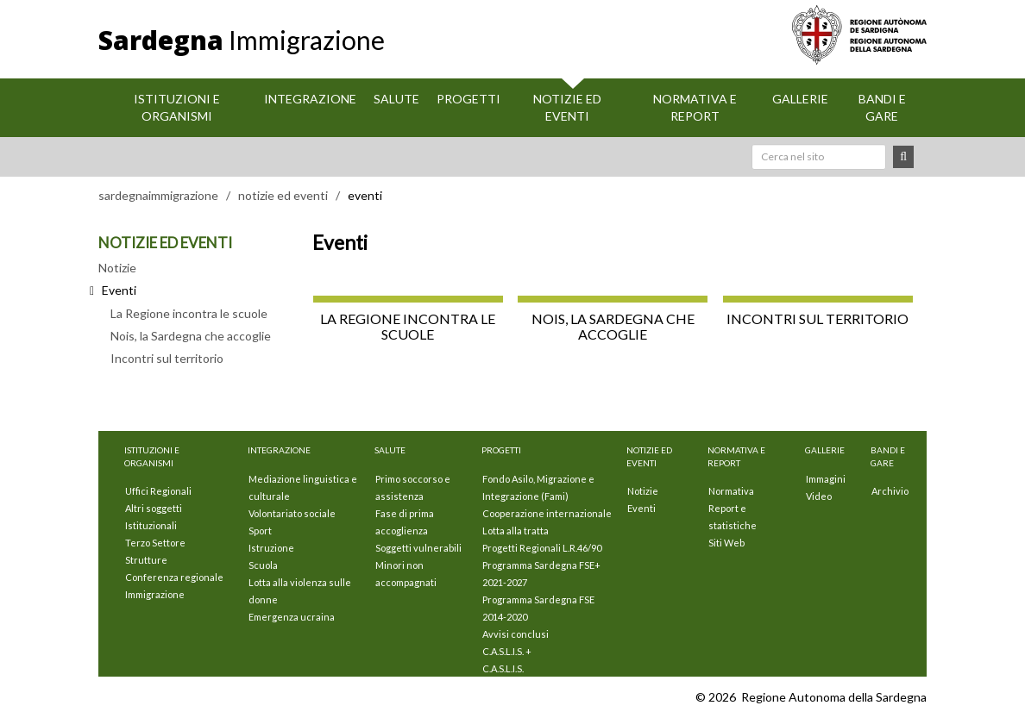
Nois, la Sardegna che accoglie (190, 335)
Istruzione (271, 547)
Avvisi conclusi (515, 634)
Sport (260, 530)
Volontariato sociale (292, 513)
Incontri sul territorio (166, 358)
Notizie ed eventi (567, 107)
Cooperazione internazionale (547, 513)
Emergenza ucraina (291, 616)
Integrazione (310, 98)
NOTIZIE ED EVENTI (165, 243)
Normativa (731, 490)
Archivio (890, 490)
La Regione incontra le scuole (188, 313)
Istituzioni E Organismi (177, 107)
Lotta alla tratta (515, 530)
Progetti (468, 98)
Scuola (263, 565)
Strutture (146, 559)
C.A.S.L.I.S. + (506, 651)
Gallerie (800, 98)
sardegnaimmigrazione (158, 195)
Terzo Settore (155, 542)
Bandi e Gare (882, 107)
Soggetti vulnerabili (418, 547)
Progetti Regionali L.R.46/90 (541, 547)
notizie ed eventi (283, 195)
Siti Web (726, 542)
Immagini (826, 478)
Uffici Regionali (158, 490)
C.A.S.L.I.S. (503, 668)
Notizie (117, 267)
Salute (396, 98)
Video (819, 496)
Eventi (641, 508)
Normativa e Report (695, 107)
